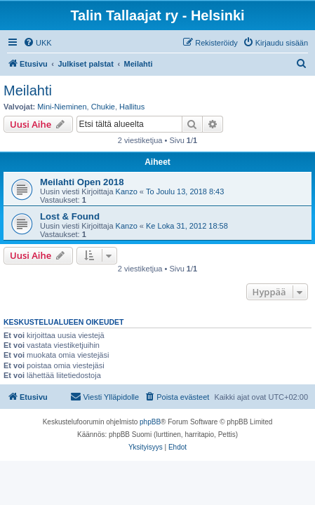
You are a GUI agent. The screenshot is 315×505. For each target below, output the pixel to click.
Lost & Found (70, 216)
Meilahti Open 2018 (81, 182)
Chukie (103, 106)
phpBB (150, 422)
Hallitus (132, 106)
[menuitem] (37, 42)
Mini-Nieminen (61, 106)
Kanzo (127, 191)
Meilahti (28, 90)
